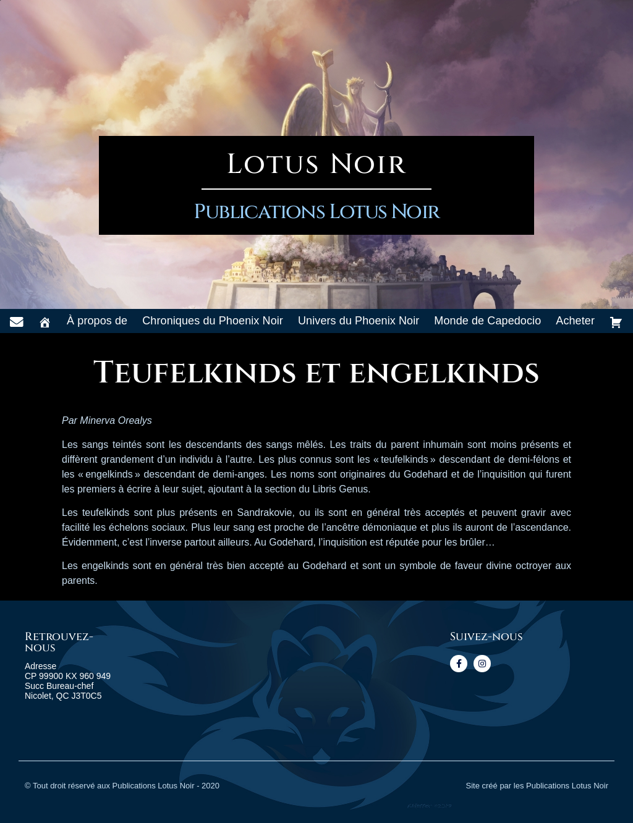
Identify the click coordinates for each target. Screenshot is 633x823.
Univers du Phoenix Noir (358, 320)
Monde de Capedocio (487, 320)
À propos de (97, 320)
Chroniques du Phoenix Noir (212, 320)
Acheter (575, 320)
